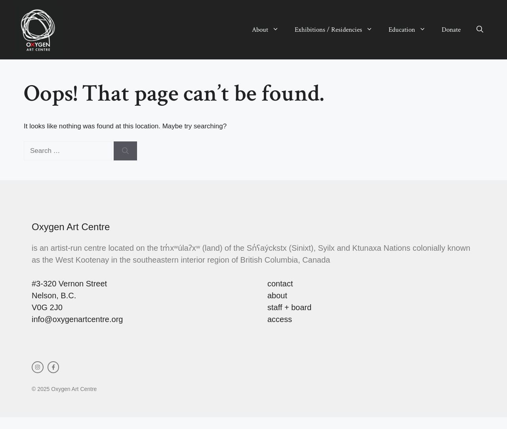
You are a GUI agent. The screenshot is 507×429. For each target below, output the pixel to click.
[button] (480, 30)
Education (411, 30)
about (277, 295)
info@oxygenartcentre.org (77, 319)
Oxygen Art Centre (71, 226)
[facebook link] (53, 367)
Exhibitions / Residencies (338, 30)
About (269, 30)
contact (280, 283)
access (279, 319)
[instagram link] (38, 367)
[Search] (125, 150)
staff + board (289, 307)
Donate (451, 29)
